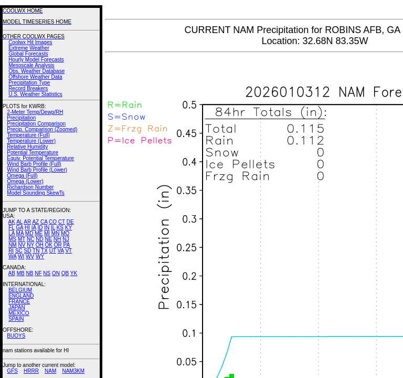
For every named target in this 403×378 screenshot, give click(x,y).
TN (36, 251)
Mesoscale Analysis (31, 65)
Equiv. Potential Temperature (40, 158)
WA (12, 256)
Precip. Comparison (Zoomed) (42, 129)
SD (27, 251)
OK (48, 245)
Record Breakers (28, 88)
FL (11, 227)
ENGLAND (21, 296)
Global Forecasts (28, 54)
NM (12, 245)
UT (52, 251)
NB (29, 273)
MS (12, 239)
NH (57, 239)
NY (30, 245)
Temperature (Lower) (31, 141)
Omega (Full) (22, 175)
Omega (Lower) (25, 181)
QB (65, 273)
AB (11, 273)
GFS (12, 371)
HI (27, 227)
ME (39, 233)
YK (73, 273)
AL (19, 222)
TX (44, 251)
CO (53, 222)
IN (46, 227)
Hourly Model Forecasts (36, 59)
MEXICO (18, 313)
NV (21, 245)
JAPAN (16, 307)
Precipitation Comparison (36, 124)
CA (43, 222)
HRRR (31, 371)
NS (46, 273)
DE (70, 222)
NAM (50, 371)
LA (11, 233)
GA (19, 227)
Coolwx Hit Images (30, 42)
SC (19, 251)
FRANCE (19, 301)
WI (21, 256)
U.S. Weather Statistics (35, 94)
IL (53, 227)
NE (48, 239)
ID (40, 227)
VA (61, 251)
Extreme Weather (28, 48)
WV (30, 256)
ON (56, 273)
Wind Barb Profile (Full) (34, 164)
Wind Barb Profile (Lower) (37, 170)
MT (21, 239)
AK (11, 222)
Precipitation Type (29, 83)
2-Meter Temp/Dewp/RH (35, 112)
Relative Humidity (27, 147)
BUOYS (16, 336)
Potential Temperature (32, 152)
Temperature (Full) (28, 135)
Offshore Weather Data (35, 77)
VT (68, 251)
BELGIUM (20, 290)
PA (66, 245)
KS (60, 227)
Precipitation (21, 118)
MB (21, 273)
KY (68, 227)
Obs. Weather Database (36, 71)
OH (40, 245)
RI (11, 251)
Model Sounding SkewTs (36, 193)
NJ (65, 239)
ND (39, 239)
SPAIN (16, 319)
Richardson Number (30, 187)
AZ (35, 222)
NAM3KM (73, 371)
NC (30, 239)
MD (29, 233)
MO (65, 233)
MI (47, 233)
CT (61, 222)
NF (38, 273)
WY (40, 256)
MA (20, 233)
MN (55, 233)
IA (33, 227)
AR (27, 222)
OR (58, 245)
